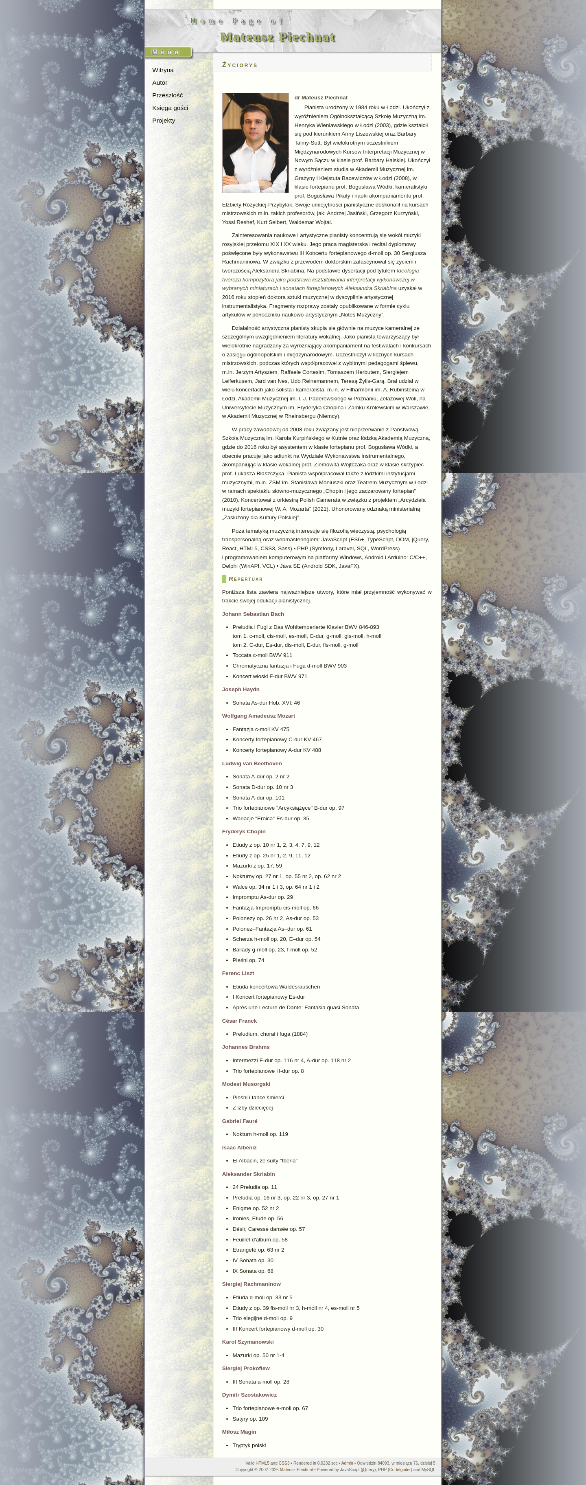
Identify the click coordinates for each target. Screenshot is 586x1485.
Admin (347, 1463)
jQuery (368, 1469)
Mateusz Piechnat (296, 1469)
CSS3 (284, 1463)
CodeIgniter (400, 1469)
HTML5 (262, 1463)
